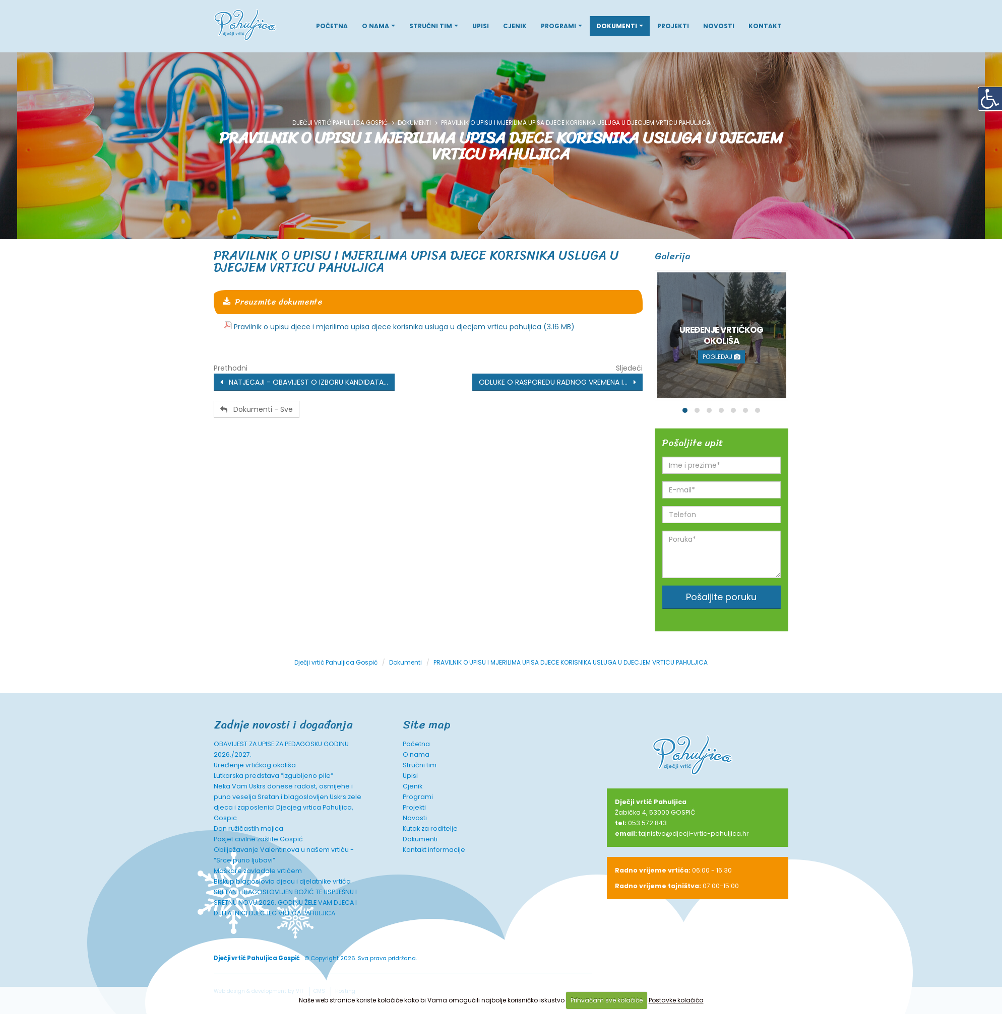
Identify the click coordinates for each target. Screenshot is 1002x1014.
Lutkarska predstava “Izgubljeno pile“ (273, 775)
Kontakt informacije (434, 849)
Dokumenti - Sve (256, 409)
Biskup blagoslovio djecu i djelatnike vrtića (282, 881)
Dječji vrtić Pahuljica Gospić (340, 123)
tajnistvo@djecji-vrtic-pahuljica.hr (694, 833)
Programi (558, 26)
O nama (375, 26)
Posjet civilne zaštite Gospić (258, 839)
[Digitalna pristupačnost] (990, 99)
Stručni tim (430, 26)
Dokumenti (616, 26)
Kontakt (765, 26)
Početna (332, 26)
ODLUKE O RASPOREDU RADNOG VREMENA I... (557, 382)
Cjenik (515, 26)
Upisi (480, 26)
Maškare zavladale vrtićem (258, 870)
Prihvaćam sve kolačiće (607, 1000)
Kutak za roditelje (430, 828)
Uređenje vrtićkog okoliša (255, 765)
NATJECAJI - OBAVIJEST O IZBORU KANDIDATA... (304, 382)
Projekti (673, 26)
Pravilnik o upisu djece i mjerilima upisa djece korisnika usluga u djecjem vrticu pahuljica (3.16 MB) (404, 327)
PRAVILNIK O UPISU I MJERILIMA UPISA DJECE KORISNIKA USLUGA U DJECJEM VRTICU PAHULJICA (416, 261)
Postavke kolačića (676, 1000)
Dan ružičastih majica (248, 828)
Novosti (718, 26)
